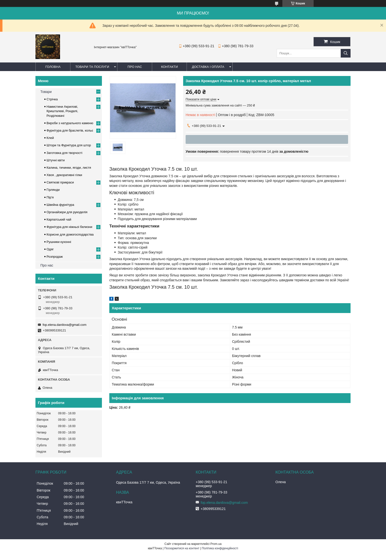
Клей (50, 138)
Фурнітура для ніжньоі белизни (69, 227)
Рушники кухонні (59, 242)
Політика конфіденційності (220, 548)
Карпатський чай (59, 219)
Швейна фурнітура (60, 205)
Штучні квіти (56, 160)
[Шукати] (346, 53)
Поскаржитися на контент (181, 548)
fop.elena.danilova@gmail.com (64, 325)
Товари (46, 92)
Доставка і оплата (208, 67)
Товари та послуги (92, 67)
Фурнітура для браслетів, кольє (70, 130)
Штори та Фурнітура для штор (69, 145)
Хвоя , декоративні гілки (64, 175)
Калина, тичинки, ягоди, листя (69, 167)
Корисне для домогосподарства (70, 234)
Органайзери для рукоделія (67, 212)
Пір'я (50, 197)
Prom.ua (216, 544)
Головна (53, 67)
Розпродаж (55, 256)
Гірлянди (53, 190)
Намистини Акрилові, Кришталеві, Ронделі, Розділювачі (62, 111)
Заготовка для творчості (64, 153)
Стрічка (52, 99)
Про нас (135, 67)
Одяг (50, 249)
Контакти (169, 67)
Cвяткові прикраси (60, 182)
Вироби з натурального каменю (70, 123)
